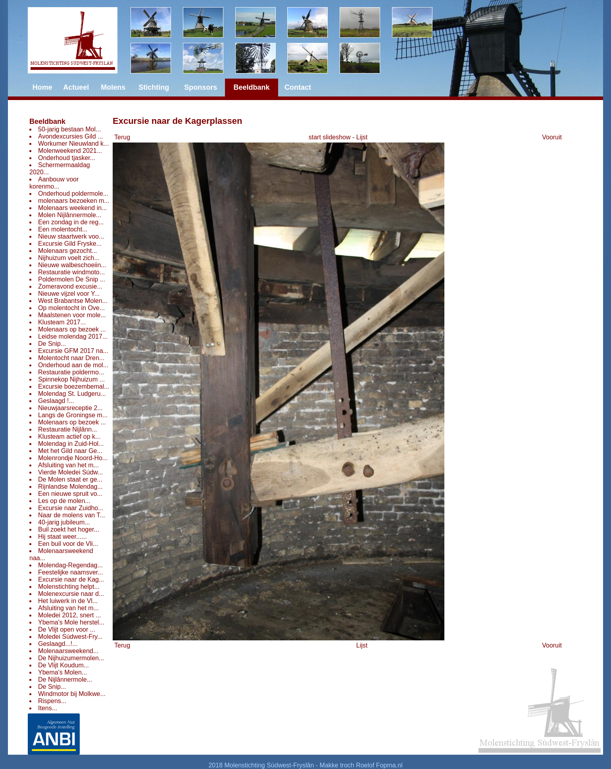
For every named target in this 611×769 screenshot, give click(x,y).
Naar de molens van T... (71, 515)
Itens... (47, 708)
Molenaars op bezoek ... (72, 329)
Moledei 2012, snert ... (69, 615)
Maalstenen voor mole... (72, 315)
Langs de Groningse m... (73, 415)
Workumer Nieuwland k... (73, 143)
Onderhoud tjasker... (66, 157)
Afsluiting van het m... (68, 465)
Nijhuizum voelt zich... (69, 257)
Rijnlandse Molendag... (70, 486)
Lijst (361, 137)
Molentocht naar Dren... (71, 358)
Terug (122, 137)
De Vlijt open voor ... (66, 629)
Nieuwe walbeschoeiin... (72, 265)
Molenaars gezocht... (67, 250)
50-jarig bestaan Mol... (69, 129)
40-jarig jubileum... (64, 522)
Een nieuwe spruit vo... (70, 493)
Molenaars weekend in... (72, 207)
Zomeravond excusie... (70, 286)
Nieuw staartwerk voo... (71, 236)
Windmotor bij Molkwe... (72, 693)
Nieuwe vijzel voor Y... (69, 293)
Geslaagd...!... (58, 643)
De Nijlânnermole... (65, 679)
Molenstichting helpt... (69, 586)
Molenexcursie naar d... (71, 593)
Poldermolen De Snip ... (71, 279)
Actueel (76, 87)
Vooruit (552, 137)
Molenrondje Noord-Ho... (73, 458)
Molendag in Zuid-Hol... (71, 443)
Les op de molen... (64, 500)
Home (42, 87)
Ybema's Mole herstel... (71, 622)
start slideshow (330, 137)
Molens (113, 87)
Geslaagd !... (56, 400)
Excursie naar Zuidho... (71, 508)
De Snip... (52, 343)
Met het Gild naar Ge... (70, 450)
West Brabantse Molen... (73, 300)
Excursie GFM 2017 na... (73, 350)
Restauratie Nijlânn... (67, 429)
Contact (297, 87)
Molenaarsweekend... (68, 651)
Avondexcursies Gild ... (70, 136)
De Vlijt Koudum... (63, 665)
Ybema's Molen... (62, 672)
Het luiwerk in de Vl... (68, 600)
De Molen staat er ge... (70, 479)
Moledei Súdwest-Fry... (70, 636)
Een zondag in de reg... (71, 222)
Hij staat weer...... (62, 536)
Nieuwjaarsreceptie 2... (70, 408)
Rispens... (52, 701)
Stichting (153, 87)
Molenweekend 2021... (70, 150)
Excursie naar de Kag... (71, 579)
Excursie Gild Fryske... (70, 243)
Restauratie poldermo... (71, 372)
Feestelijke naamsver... (70, 572)
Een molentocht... (63, 229)
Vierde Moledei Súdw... (70, 472)
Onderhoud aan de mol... (73, 365)
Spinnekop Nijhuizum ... (71, 379)
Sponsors (200, 87)
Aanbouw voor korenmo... (54, 183)
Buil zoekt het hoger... (68, 529)
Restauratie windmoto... (71, 272)
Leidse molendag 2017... (73, 336)
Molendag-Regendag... (70, 565)
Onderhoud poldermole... (73, 193)
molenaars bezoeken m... (74, 200)
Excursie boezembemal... (74, 386)
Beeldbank (47, 121)
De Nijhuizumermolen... (71, 658)
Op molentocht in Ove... (71, 308)
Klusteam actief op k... (69, 436)
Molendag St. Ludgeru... (72, 393)
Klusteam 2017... (62, 322)
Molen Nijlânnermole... (69, 215)
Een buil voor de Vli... (68, 543)
